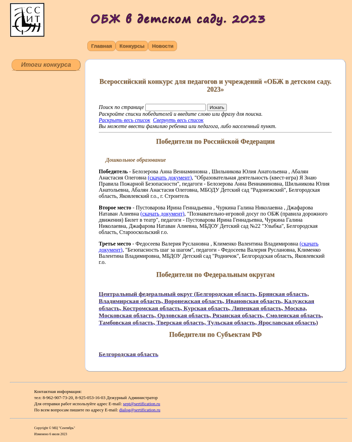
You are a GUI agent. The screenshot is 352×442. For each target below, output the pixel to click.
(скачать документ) (170, 177)
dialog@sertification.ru (139, 409)
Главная (101, 46)
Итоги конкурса (46, 64)
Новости (162, 46)
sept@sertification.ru (141, 403)
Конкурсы (131, 46)
